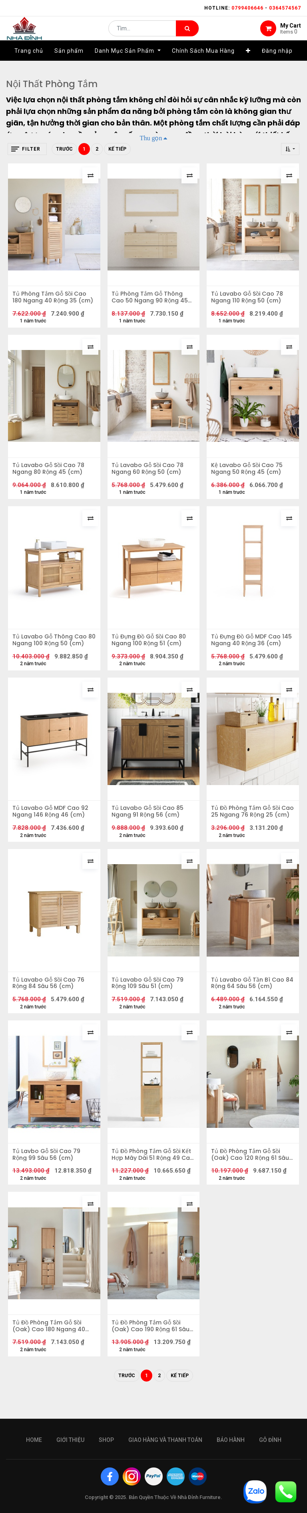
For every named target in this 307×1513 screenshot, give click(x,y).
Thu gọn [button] (151, 138)
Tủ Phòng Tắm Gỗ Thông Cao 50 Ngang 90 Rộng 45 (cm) (152, 299)
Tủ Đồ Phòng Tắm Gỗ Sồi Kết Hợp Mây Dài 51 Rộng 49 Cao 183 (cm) (153, 1174)
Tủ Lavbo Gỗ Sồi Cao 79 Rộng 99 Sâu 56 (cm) (48, 1174)
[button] (248, 63)
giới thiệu (70, 1440)
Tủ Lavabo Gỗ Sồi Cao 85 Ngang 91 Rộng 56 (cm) (149, 824)
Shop (106, 1440)
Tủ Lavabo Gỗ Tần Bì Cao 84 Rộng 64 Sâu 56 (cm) (249, 999)
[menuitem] (29, 63)
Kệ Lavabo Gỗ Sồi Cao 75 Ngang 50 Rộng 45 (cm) (248, 474)
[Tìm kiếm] (187, 34)
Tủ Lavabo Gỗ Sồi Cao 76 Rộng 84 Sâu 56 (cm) (50, 999)
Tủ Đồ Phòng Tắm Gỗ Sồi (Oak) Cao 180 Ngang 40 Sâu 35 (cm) (50, 1349)
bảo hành (231, 1440)
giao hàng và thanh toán (165, 1440)
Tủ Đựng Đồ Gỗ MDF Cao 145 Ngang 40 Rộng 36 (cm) (247, 649)
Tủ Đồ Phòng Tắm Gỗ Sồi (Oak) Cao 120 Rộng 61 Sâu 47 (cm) (252, 1174)
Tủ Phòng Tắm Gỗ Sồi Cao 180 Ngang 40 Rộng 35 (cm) (51, 299)
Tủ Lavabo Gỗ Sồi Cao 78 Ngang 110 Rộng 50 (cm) (249, 299)
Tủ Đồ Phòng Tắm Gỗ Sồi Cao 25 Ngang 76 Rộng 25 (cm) (251, 824)
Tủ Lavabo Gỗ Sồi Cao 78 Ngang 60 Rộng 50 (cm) (149, 474)
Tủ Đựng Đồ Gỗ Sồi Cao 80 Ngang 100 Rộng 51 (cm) (151, 649)
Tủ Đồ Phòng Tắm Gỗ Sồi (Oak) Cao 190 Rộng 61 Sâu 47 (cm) (152, 1349)
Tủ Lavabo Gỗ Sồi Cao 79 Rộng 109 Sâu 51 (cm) (149, 999)
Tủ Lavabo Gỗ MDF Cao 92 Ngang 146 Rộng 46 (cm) (52, 824)
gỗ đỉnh (270, 1440)
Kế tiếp (117, 149)
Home (34, 1440)
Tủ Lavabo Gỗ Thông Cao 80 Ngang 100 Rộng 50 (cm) (51, 649)
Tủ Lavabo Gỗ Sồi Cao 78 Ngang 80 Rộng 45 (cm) (50, 474)
